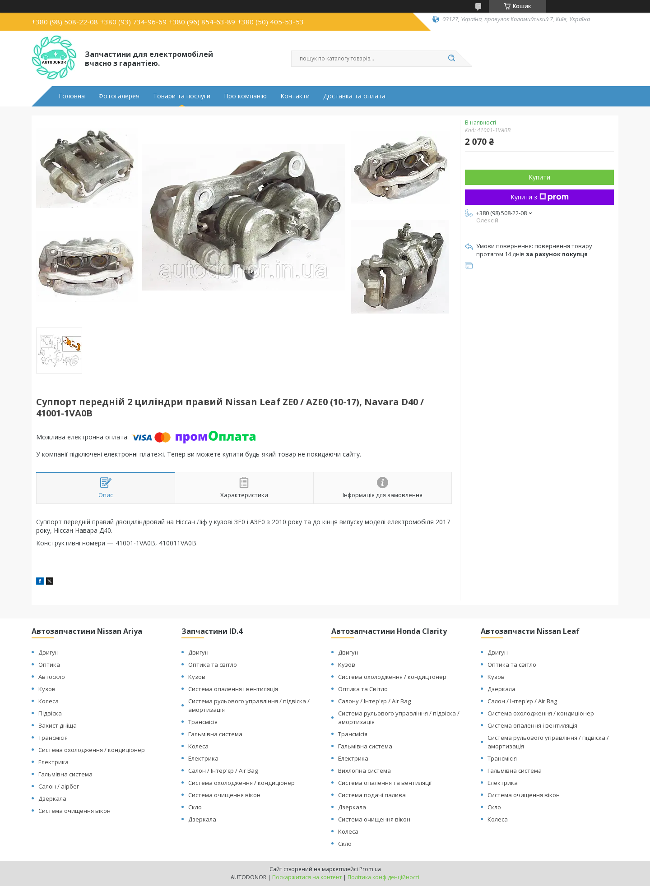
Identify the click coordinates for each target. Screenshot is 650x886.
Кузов (47, 689)
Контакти (295, 96)
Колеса (48, 701)
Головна (72, 96)
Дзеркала (52, 798)
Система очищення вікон (74, 811)
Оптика (49, 664)
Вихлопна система (364, 770)
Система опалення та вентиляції (385, 783)
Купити (539, 177)
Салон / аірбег (58, 786)
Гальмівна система (65, 774)
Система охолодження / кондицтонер (392, 677)
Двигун (48, 652)
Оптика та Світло (363, 689)
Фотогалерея (118, 96)
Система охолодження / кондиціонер (91, 750)
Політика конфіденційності (383, 877)
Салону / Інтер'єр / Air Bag (374, 701)
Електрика (53, 762)
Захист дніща (57, 725)
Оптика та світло (212, 664)
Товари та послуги (181, 96)
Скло (195, 807)
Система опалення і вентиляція (233, 689)
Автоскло (51, 677)
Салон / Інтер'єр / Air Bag (223, 770)
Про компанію (245, 96)
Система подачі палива (372, 795)
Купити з (540, 197)
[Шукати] (451, 59)
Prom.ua (370, 869)
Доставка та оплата (354, 96)
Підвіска (50, 713)
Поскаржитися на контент (307, 877)
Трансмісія (53, 738)
